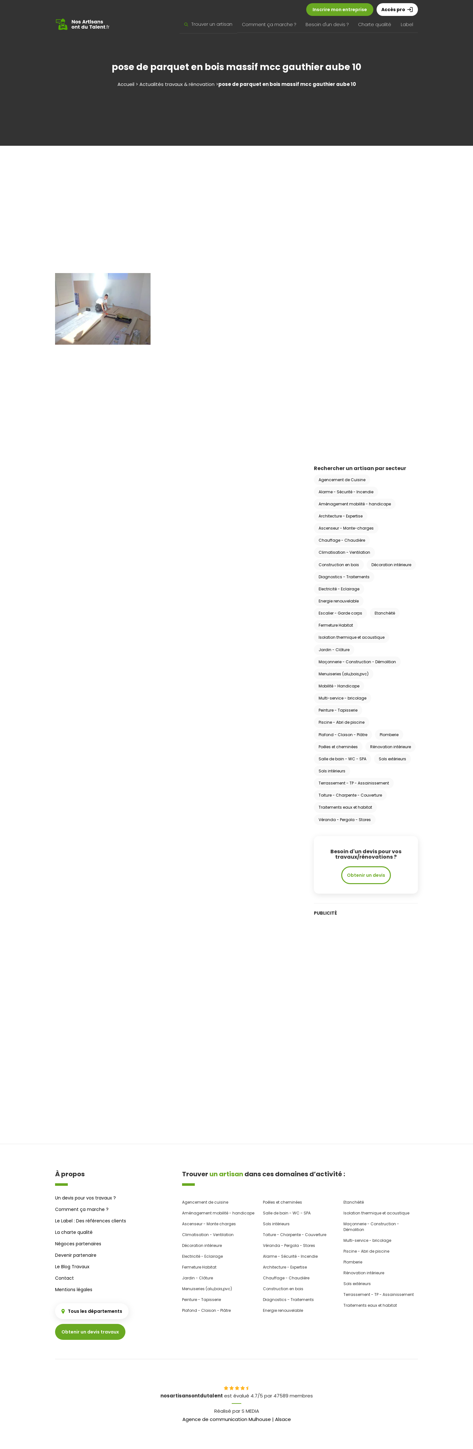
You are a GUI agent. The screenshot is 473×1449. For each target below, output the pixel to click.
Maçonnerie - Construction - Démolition (357, 662)
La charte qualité (74, 1232)
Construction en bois (339, 564)
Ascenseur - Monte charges (209, 1224)
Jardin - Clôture (334, 649)
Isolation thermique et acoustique (352, 637)
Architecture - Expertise (341, 516)
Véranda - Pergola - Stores (345, 819)
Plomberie (389, 734)
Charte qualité (374, 24)
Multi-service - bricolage (342, 698)
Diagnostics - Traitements (344, 577)
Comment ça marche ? (269, 24)
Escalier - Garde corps (340, 613)
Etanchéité (385, 613)
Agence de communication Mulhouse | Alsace (236, 1419)
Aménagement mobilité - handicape (355, 504)
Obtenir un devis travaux (90, 1332)
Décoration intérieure (391, 564)
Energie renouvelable (339, 601)
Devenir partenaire (75, 1255)
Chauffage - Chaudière (342, 540)
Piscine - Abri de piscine (341, 722)
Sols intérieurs (332, 771)
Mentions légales (73, 1289)
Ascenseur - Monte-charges (346, 528)
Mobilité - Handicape (339, 686)
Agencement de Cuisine (342, 479)
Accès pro (397, 9)
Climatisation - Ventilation (344, 552)
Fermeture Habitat (336, 625)
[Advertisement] (236, 199)
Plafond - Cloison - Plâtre (343, 734)
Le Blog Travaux (72, 1266)
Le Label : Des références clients (90, 1221)
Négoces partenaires (78, 1244)
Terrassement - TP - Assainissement (354, 783)
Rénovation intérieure (390, 746)
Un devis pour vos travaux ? (85, 1198)
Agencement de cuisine (205, 1202)
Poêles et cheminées (338, 746)
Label (407, 24)
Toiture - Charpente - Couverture (350, 795)
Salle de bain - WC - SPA (342, 759)
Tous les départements (91, 1311)
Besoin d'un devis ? (327, 24)
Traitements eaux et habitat (345, 807)
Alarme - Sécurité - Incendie (346, 492)
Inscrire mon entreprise (340, 9)
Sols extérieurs (392, 759)
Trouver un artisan (208, 24)
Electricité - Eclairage (339, 589)
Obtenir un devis (366, 875)
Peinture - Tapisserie (338, 710)
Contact (64, 1278)
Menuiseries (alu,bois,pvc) (344, 674)
